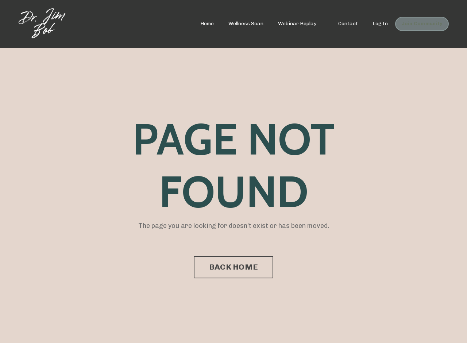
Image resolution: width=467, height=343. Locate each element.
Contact (348, 23)
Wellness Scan (245, 23)
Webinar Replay (297, 23)
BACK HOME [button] (233, 266)
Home (207, 23)
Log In (380, 23)
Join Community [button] (422, 23)
